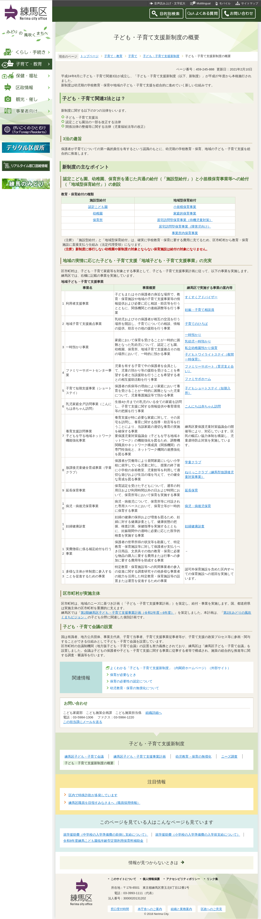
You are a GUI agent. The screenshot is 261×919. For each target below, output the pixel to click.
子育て (132, 56)
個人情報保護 (151, 879)
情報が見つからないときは (153, 862)
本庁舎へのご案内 (150, 909)
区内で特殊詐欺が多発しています (93, 795)
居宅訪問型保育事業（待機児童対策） (184, 220)
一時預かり (193, 335)
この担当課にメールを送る (82, 722)
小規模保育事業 (184, 207)
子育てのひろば (196, 324)
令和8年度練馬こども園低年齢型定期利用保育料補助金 (103, 840)
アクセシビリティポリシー (183, 879)
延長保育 (191, 490)
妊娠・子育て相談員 (199, 310)
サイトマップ (249, 3)
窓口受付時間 (120, 909)
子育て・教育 (113, 56)
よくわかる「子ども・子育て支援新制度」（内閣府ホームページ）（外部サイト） (170, 668)
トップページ (89, 56)
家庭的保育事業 (184, 213)
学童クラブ (193, 462)
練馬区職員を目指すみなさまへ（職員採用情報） (104, 803)
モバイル (225, 3)
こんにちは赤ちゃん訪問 (203, 406)
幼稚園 (98, 213)
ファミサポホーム (198, 379)
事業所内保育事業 (185, 233)
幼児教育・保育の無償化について (134, 688)
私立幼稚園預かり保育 (201, 348)
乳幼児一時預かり (198, 341)
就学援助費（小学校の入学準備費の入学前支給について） (197, 834)
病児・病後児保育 (198, 506)
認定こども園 (98, 207)
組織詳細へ (154, 712)
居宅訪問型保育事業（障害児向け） (185, 226)
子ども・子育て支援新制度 (161, 56)
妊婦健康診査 (194, 526)
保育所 (98, 220)
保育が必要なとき (123, 675)
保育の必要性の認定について (131, 681)
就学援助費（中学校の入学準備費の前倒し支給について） (105, 834)
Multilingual (204, 3)
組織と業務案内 (181, 909)
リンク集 (212, 879)
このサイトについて (123, 879)
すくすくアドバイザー (201, 297)
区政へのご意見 (211, 909)
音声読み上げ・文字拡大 (169, 3)
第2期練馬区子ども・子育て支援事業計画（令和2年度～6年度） (127, 612)
